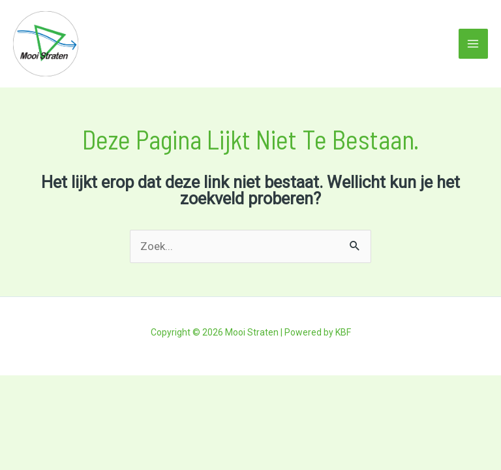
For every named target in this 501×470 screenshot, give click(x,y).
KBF (343, 332)
